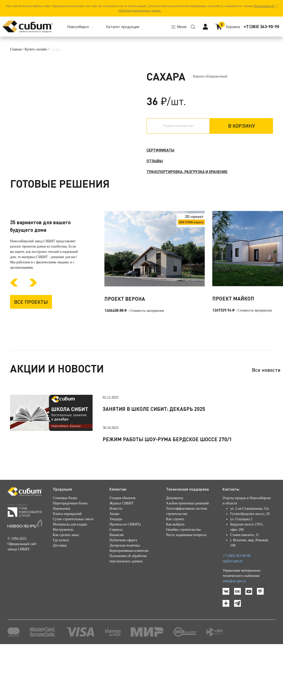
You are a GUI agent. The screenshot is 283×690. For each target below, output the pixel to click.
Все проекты (31, 342)
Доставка (60, 586)
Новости (115, 549)
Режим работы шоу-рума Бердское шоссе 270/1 (167, 480)
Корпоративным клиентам (129, 591)
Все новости (266, 410)
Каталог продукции (122, 26)
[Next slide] (33, 326)
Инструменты (63, 570)
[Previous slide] (14, 326)
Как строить (175, 560)
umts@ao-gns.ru (234, 622)
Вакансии (116, 575)
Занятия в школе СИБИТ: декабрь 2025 (154, 449)
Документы (174, 539)
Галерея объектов (122, 539)
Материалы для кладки (70, 565)
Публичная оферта (123, 581)
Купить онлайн (36, 49)
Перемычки (61, 549)
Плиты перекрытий (67, 554)
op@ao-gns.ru (232, 601)
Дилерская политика (124, 586)
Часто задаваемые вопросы (186, 575)
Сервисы (115, 570)
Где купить (61, 581)
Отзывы (155, 161)
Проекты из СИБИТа (125, 565)
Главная (16, 49)
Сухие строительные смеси (73, 560)
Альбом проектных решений (187, 544)
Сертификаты (160, 150)
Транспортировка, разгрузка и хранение (187, 171)
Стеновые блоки (65, 539)
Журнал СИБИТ (121, 544)
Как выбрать (175, 565)
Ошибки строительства (183, 570)
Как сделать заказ (66, 575)
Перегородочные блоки (70, 544)
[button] (276, 6)
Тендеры (115, 560)
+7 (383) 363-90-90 (261, 26)
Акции (114, 554)
